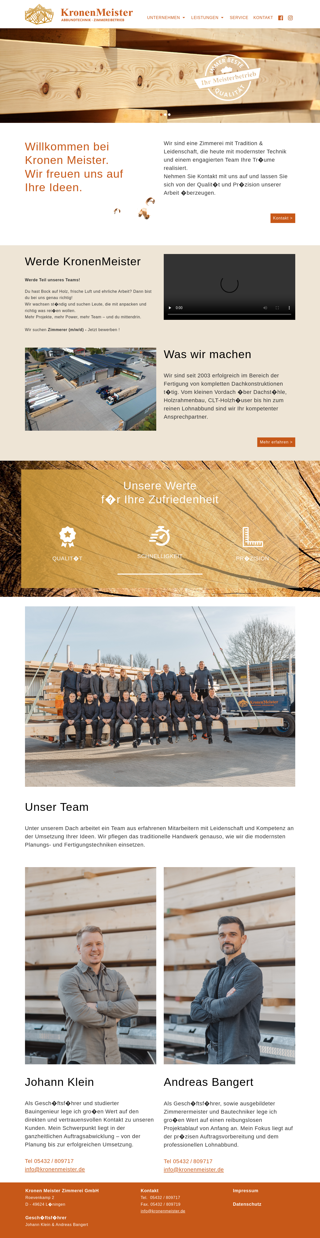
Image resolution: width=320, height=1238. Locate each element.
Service (239, 18)
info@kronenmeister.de (55, 1169)
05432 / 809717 (54, 1161)
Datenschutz (247, 1204)
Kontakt (263, 18)
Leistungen (204, 18)
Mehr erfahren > (276, 442)
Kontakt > (282, 218)
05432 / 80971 (164, 1204)
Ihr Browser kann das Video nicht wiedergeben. (229, 287)
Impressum (245, 1190)
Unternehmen (163, 18)
